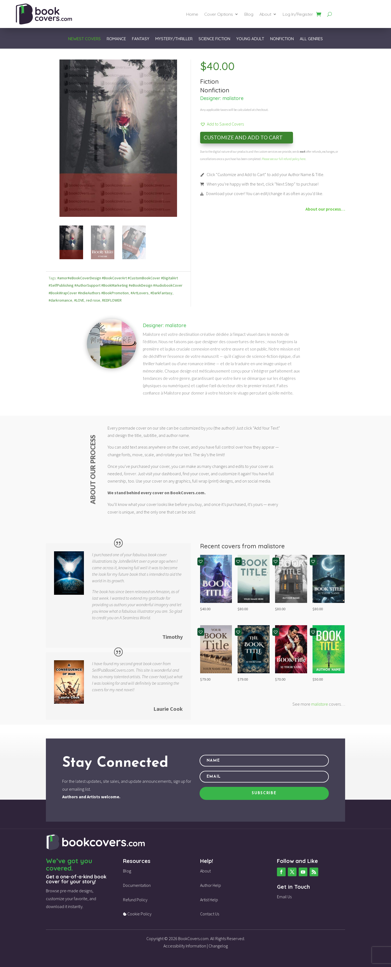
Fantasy (140, 39)
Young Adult (250, 39)
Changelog (218, 945)
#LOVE (79, 299)
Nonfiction (282, 39)
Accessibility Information (184, 945)
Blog (248, 14)
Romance (116, 39)
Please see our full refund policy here (283, 159)
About (265, 14)
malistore (233, 98)
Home (192, 14)
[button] (222, 124)
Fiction (209, 81)
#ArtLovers (140, 291)
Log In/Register (298, 14)
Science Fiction (214, 39)
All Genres (311, 39)
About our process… (325, 209)
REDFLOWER (112, 299)
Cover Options (218, 14)
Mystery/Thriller (174, 39)
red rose (93, 299)
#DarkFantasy (161, 291)
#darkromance (60, 299)
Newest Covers (84, 39)
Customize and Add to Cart (243, 137)
